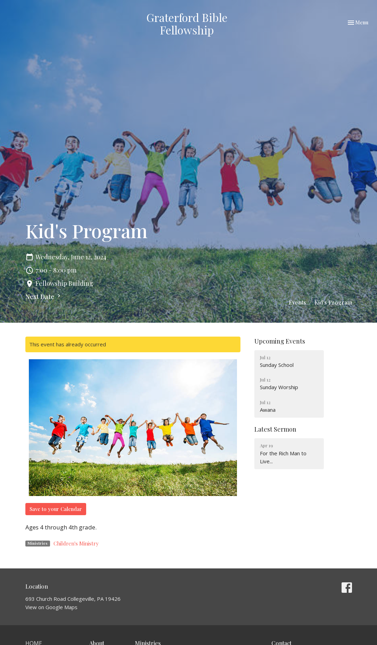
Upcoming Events (279, 341)
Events (297, 302)
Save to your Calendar (56, 508)
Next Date (43, 296)
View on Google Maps (51, 607)
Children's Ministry (76, 543)
